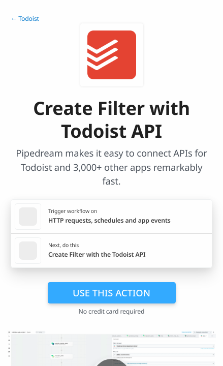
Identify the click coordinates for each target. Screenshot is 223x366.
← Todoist (25, 18)
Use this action (111, 292)
